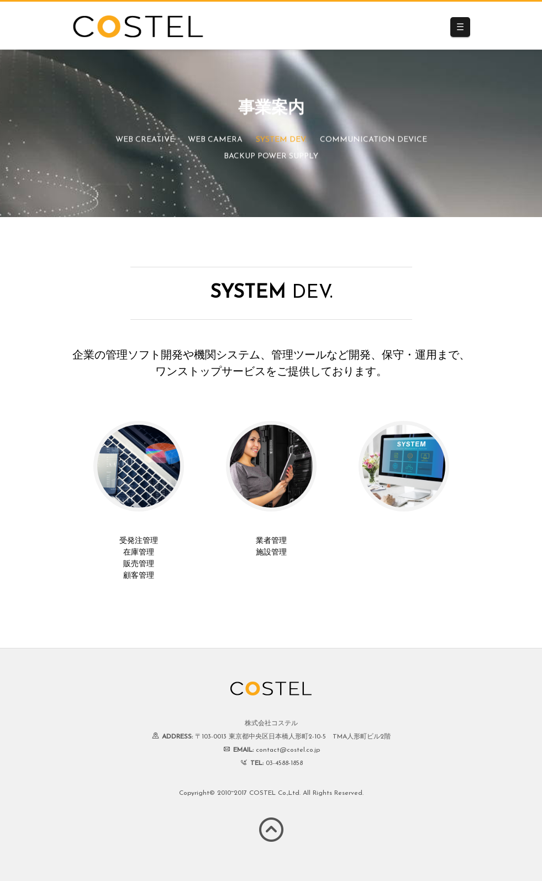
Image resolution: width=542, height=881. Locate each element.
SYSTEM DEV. (281, 140)
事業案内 (271, 109)
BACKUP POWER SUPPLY (271, 157)
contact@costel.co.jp (288, 750)
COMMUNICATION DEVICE (373, 140)
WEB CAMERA (215, 140)
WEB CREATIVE (145, 140)
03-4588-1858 (284, 763)
